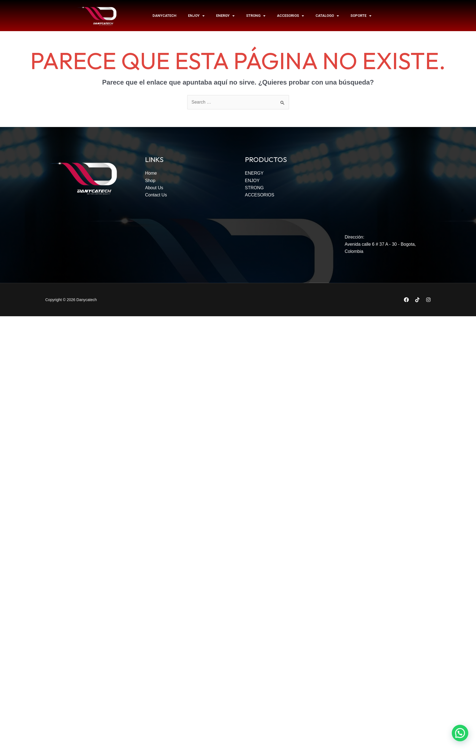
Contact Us (156, 195)
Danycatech (164, 15)
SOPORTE (360, 15)
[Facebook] (406, 299)
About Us (154, 187)
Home (151, 173)
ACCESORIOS (290, 15)
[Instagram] (428, 299)
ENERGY (225, 15)
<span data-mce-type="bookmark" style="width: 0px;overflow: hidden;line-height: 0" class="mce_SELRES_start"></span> (388, 189)
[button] (460, 733)
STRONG (255, 15)
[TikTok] (417, 299)
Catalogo (327, 15)
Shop (150, 180)
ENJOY (196, 15)
